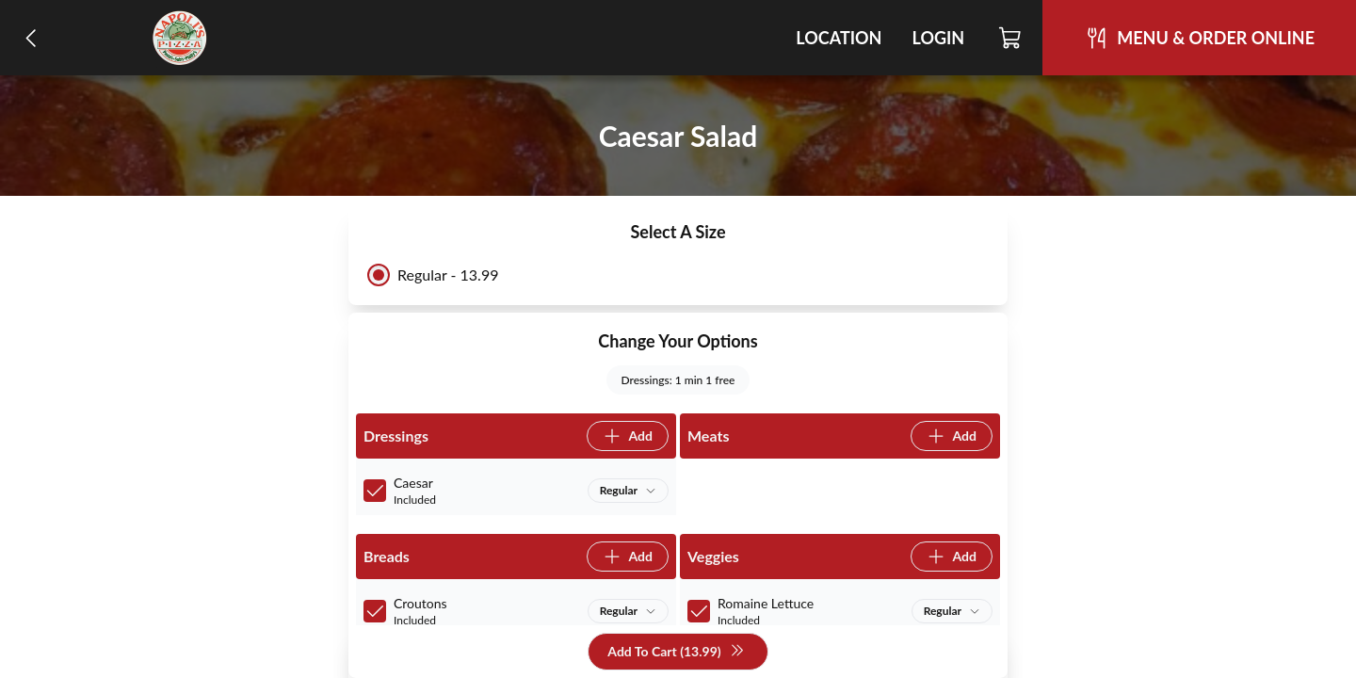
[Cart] (1010, 37)
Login (938, 37)
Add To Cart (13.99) (675, 652)
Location (838, 37)
